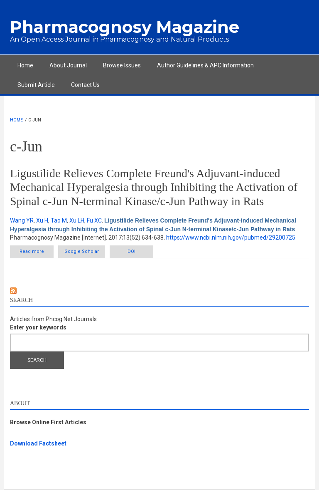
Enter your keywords (38, 327)
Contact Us (85, 85)
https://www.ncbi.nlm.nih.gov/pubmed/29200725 (230, 237)
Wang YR (22, 220)
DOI (131, 251)
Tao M (59, 220)
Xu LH (76, 220)
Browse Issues (122, 65)
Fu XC (94, 220)
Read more (37, 253)
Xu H (42, 220)
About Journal (68, 65)
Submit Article (36, 85)
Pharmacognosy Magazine (124, 27)
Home (25, 65)
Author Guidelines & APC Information (205, 65)
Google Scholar (81, 251)
